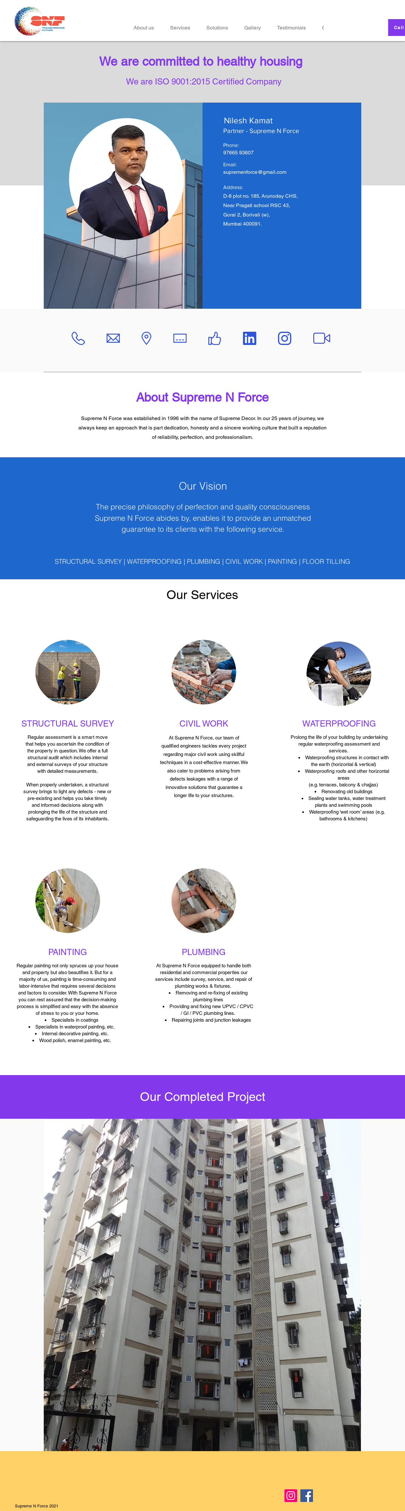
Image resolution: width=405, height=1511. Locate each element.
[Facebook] (306, 1495)
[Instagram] (290, 1495)
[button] (217, 28)
